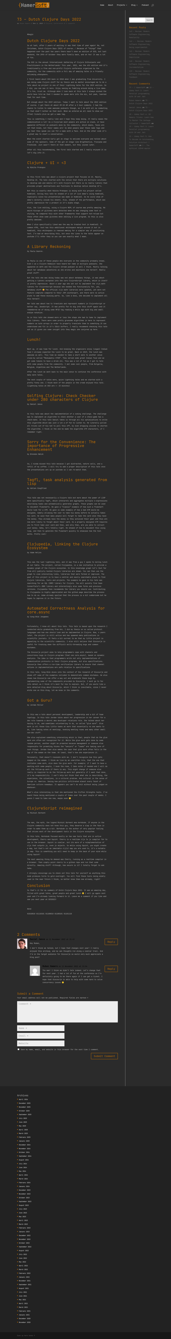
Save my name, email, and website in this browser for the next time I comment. (60, 1049)
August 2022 (24, 1251)
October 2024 (24, 1152)
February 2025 (24, 1137)
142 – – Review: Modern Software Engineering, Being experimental (140, 44)
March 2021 (23, 1307)
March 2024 (23, 1179)
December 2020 (24, 1318)
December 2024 (24, 1145)
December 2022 (24, 1235)
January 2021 (24, 1315)
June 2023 (23, 1213)
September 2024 (25, 1156)
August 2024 (24, 1160)
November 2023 (24, 1194)
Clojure (49, 23)
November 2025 (24, 1107)
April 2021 (23, 1303)
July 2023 (23, 1209)
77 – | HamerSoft (137, 87)
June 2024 (23, 1167)
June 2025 (23, 1122)
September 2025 (25, 1114)
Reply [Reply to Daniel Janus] (111, 941)
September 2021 (25, 1284)
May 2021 (22, 1300)
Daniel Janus (37, 939)
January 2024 (24, 1186)
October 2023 (24, 1198)
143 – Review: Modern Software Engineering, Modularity (139, 34)
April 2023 (23, 1220)
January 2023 (24, 1232)
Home (102, 5)
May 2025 (22, 1126)
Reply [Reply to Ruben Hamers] (111, 968)
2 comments (70, 23)
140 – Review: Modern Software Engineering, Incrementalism (139, 64)
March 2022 (23, 1269)
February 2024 (24, 1183)
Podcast (145, 5)
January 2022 (24, 1277)
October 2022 (24, 1243)
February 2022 (24, 1273)
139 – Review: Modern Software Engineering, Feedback (139, 74)
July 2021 (23, 1292)
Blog (133, 5)
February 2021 (24, 1311)
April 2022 (23, 1266)
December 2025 (24, 1103)
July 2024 (23, 1164)
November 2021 (24, 1281)
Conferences (58, 23)
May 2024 (22, 1171)
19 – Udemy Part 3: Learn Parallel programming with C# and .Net (141, 129)
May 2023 (22, 1217)
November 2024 (24, 1149)
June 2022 (23, 1258)
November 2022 (24, 1239)
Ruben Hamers (25, 23)
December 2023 (24, 1190)
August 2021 (24, 1288)
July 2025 (23, 1118)
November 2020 (24, 1322)
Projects (121, 5)
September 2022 (25, 1247)
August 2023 (24, 1205)
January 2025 (24, 1141)
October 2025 (24, 1111)
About (110, 5)
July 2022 (23, 1254)
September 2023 (25, 1201)
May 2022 (22, 1262)
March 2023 (23, 1224)
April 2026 (23, 1099)
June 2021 (23, 1296)
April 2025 (23, 1130)
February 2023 (24, 1228)
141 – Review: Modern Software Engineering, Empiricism (139, 54)
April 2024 (23, 1175)
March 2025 (23, 1133)
